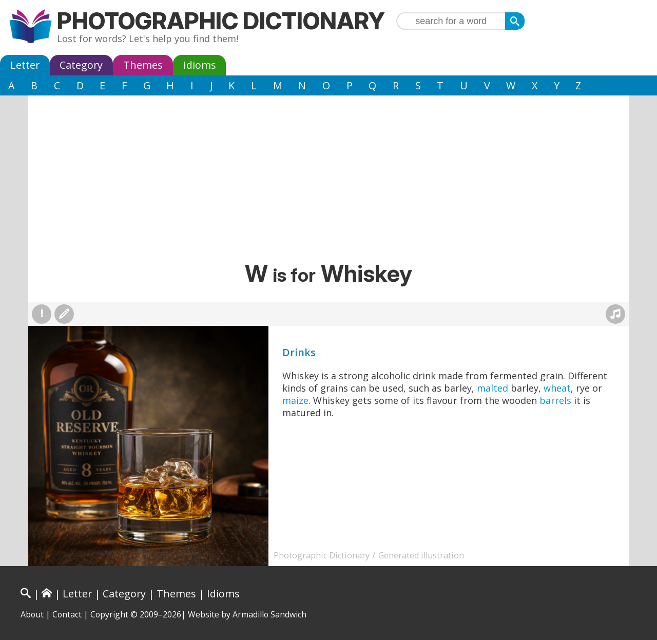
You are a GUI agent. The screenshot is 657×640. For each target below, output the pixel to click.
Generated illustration (421, 555)
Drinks (299, 352)
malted (492, 388)
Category (81, 65)
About (32, 614)
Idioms (199, 65)
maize (295, 400)
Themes (143, 65)
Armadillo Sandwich (269, 614)
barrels (555, 400)
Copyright (109, 614)
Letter (25, 65)
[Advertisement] (328, 182)
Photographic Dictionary (221, 21)
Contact (67, 614)
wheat (557, 388)
